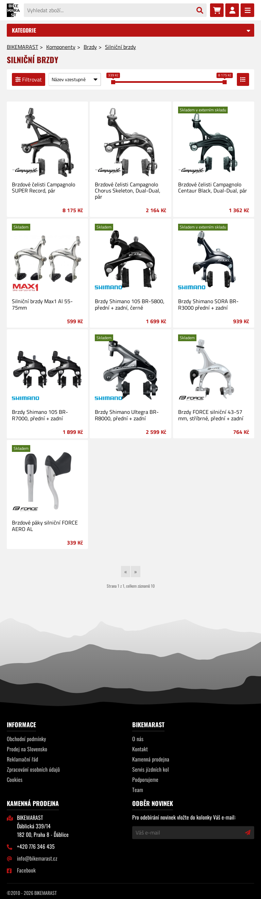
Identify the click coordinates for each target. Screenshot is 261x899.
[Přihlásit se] (232, 10)
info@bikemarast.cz (37, 858)
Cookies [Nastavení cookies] (14, 779)
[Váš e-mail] (188, 832)
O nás (137, 739)
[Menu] (247, 10)
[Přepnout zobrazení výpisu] (243, 79)
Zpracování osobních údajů (33, 769)
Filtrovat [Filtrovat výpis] (28, 79)
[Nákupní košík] (217, 10)
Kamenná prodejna (150, 759)
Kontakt (140, 749)
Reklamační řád (22, 759)
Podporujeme (145, 779)
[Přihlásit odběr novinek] (248, 832)
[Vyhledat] (200, 10)
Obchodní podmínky (26, 739)
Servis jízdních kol (150, 769)
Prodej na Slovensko (27, 749)
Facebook (26, 870)
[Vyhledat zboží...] (108, 10)
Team (137, 790)
